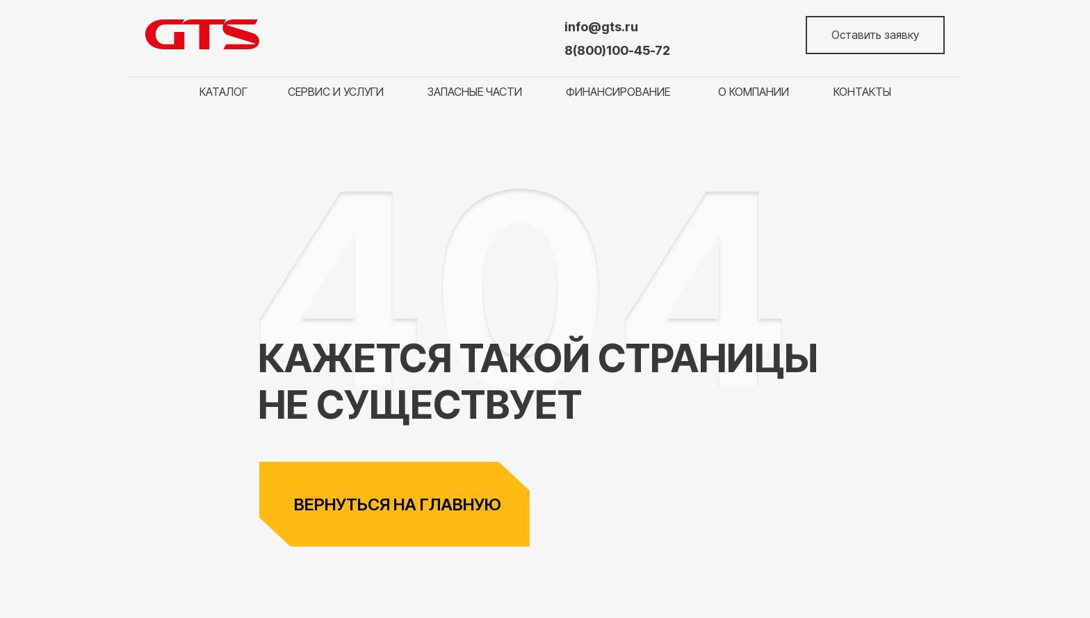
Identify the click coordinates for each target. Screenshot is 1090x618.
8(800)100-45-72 (617, 50)
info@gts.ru (601, 26)
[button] (875, 35)
